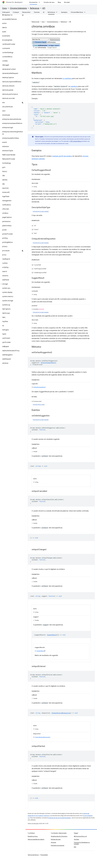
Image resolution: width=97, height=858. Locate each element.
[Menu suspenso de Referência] (57, 12)
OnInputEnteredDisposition (42, 737)
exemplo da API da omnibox (62, 156)
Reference (34, 8)
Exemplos (64, 12)
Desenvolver (26, 12)
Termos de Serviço (33, 855)
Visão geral (5, 12)
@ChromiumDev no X (80, 836)
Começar (16, 12)
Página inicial (35, 22)
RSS (75, 847)
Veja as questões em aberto (36, 839)
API (43, 8)
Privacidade (44, 855)
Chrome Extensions (18, 8)
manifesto (74, 86)
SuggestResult (40, 651)
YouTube (76, 839)
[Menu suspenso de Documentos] (40, 2)
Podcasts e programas (57, 845)
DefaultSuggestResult (39, 387)
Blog (59, 2)
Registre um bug (33, 836)
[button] (12, 284)
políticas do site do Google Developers (60, 818)
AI (43, 12)
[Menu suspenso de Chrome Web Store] (85, 12)
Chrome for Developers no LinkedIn (82, 843)
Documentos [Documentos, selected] (33, 2)
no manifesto (67, 78)
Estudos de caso (49, 2)
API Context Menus (76, 141)
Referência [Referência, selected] (51, 12)
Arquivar (53, 842)
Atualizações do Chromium (59, 836)
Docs (4, 8)
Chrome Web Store (77, 12)
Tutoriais (37, 12)
